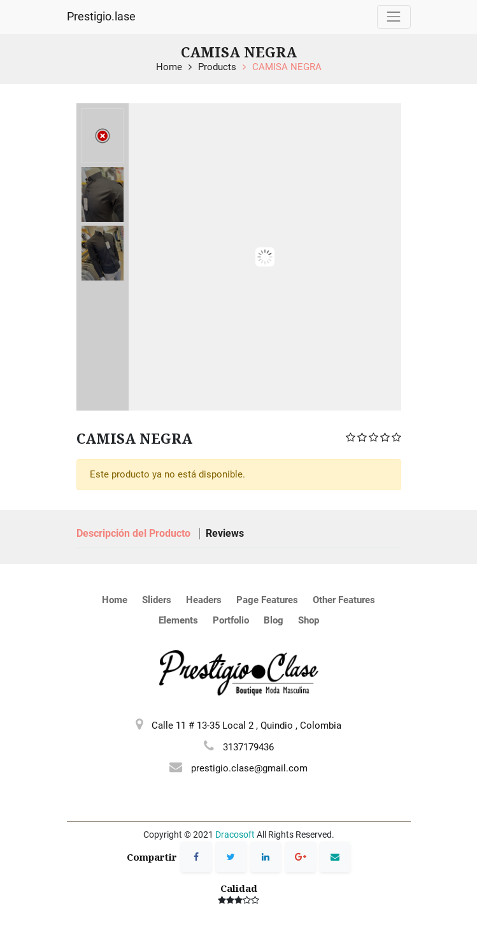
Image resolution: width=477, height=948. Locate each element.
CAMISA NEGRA (287, 67)
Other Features (344, 600)
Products (217, 67)
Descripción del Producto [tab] (134, 533)
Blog (273, 620)
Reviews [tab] (225, 533)
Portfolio (231, 620)
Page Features (267, 600)
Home (169, 67)
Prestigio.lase (101, 16)
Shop (308, 620)
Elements (178, 620)
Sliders (156, 600)
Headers (204, 600)
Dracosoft (235, 834)
